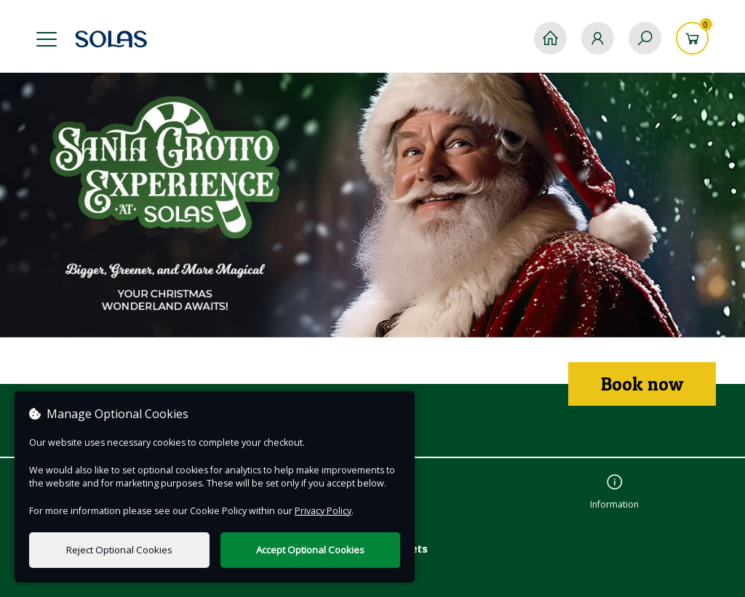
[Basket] (692, 38)
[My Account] (597, 38)
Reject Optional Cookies (119, 549)
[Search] (645, 38)
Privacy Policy (323, 511)
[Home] (550, 38)
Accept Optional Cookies (310, 549)
